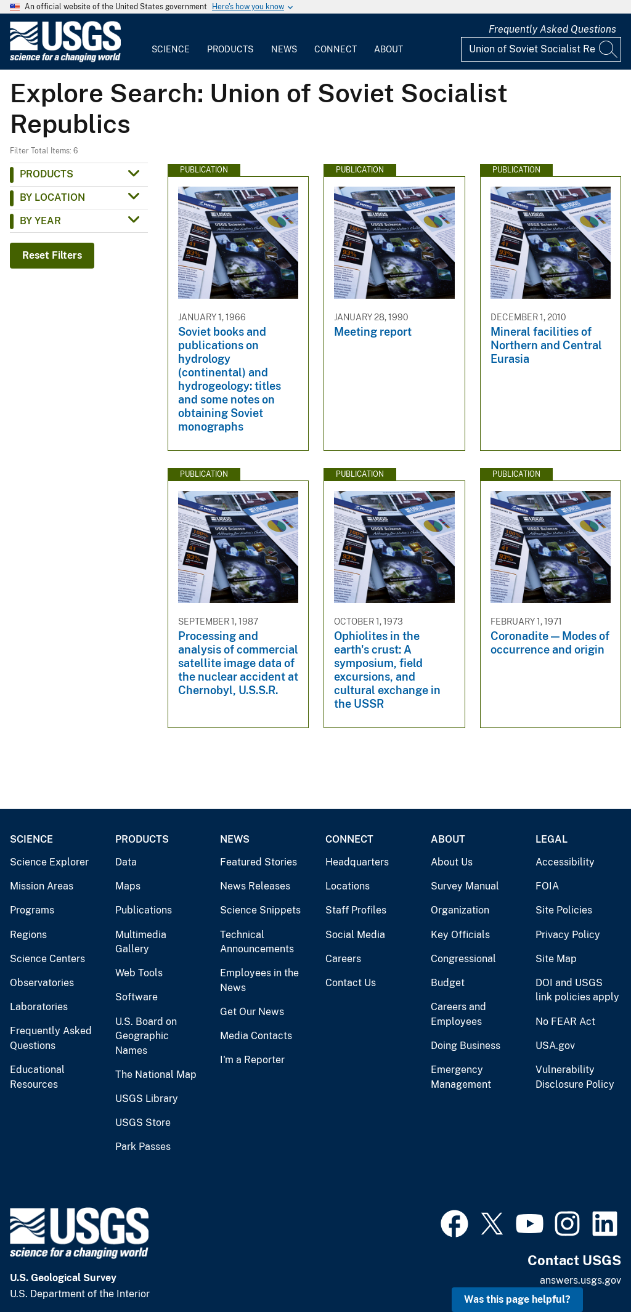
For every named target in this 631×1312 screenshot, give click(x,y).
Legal (551, 839)
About (388, 49)
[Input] (541, 49)
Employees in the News (259, 980)
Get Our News (252, 1012)
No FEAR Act (565, 1021)
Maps (127, 886)
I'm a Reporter (252, 1060)
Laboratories (39, 1007)
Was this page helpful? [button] (517, 1299)
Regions (28, 935)
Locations (347, 886)
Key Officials (460, 935)
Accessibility (565, 862)
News (284, 49)
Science (171, 49)
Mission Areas (41, 886)
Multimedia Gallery (140, 942)
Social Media (355, 935)
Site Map (556, 959)
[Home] (65, 59)
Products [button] (46, 174)
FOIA (547, 886)
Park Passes (143, 1146)
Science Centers (47, 959)
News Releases (255, 886)
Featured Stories (258, 862)
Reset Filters (52, 255)
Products (230, 49)
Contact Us (350, 983)
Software (136, 997)
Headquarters (357, 862)
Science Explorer (49, 862)
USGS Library (146, 1098)
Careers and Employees (458, 1014)
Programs (32, 910)
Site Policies (563, 910)
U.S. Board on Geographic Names (146, 1036)
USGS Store (143, 1122)
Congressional (463, 959)
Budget (448, 983)
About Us (452, 862)
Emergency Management (461, 1077)
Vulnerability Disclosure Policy (574, 1077)
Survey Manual (465, 886)
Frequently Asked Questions (552, 29)
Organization (460, 910)
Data (126, 862)
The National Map (156, 1074)
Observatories (42, 983)
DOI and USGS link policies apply (577, 990)
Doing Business (465, 1045)
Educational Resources (37, 1077)
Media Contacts (256, 1036)
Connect (335, 49)
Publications (143, 910)
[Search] (608, 49)
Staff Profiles (355, 910)
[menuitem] (170, 42)
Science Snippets (260, 910)
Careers (343, 959)
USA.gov (555, 1045)
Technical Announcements (257, 942)
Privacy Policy (567, 935)
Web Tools (139, 973)
